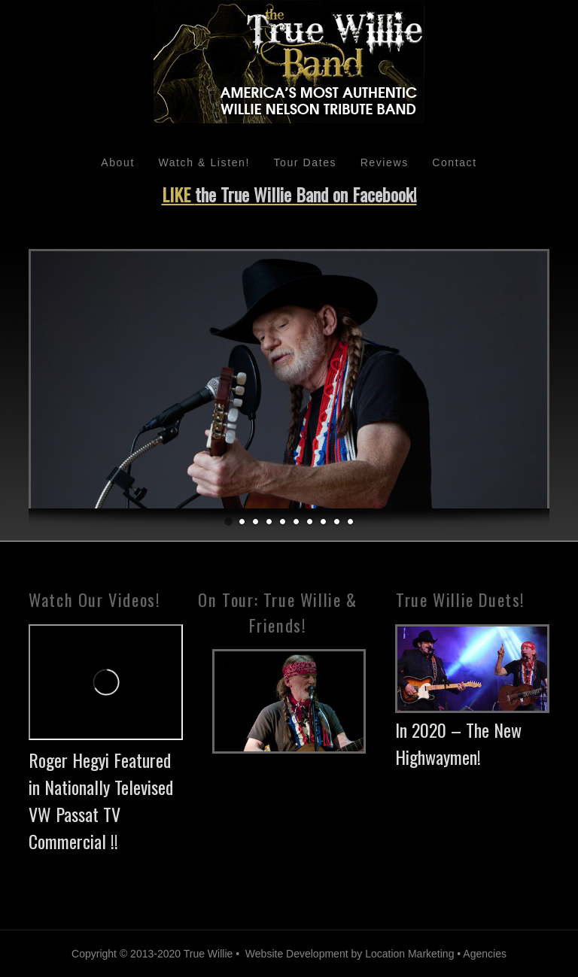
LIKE (289, 194)
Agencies (485, 954)
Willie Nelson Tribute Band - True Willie (288, 69)
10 (350, 522)
